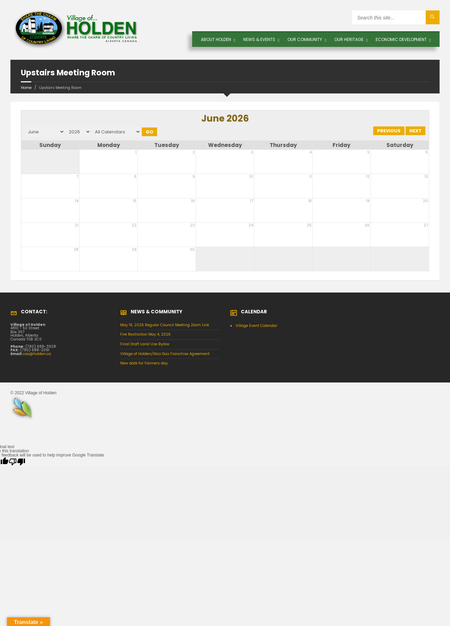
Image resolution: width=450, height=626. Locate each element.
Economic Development (401, 39)
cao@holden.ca (37, 353)
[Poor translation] (17, 461)
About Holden (216, 39)
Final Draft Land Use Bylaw (145, 344)
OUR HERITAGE (348, 39)
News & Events (259, 39)
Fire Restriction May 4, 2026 (145, 334)
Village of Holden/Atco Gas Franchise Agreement (165, 353)
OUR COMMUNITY (304, 39)
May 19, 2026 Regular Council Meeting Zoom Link (164, 325)
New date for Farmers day (144, 363)
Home (26, 87)
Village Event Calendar (256, 325)
